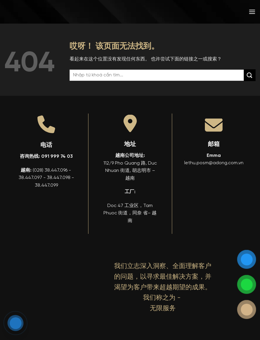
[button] (252, 11)
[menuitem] (209, 11)
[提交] (250, 75)
